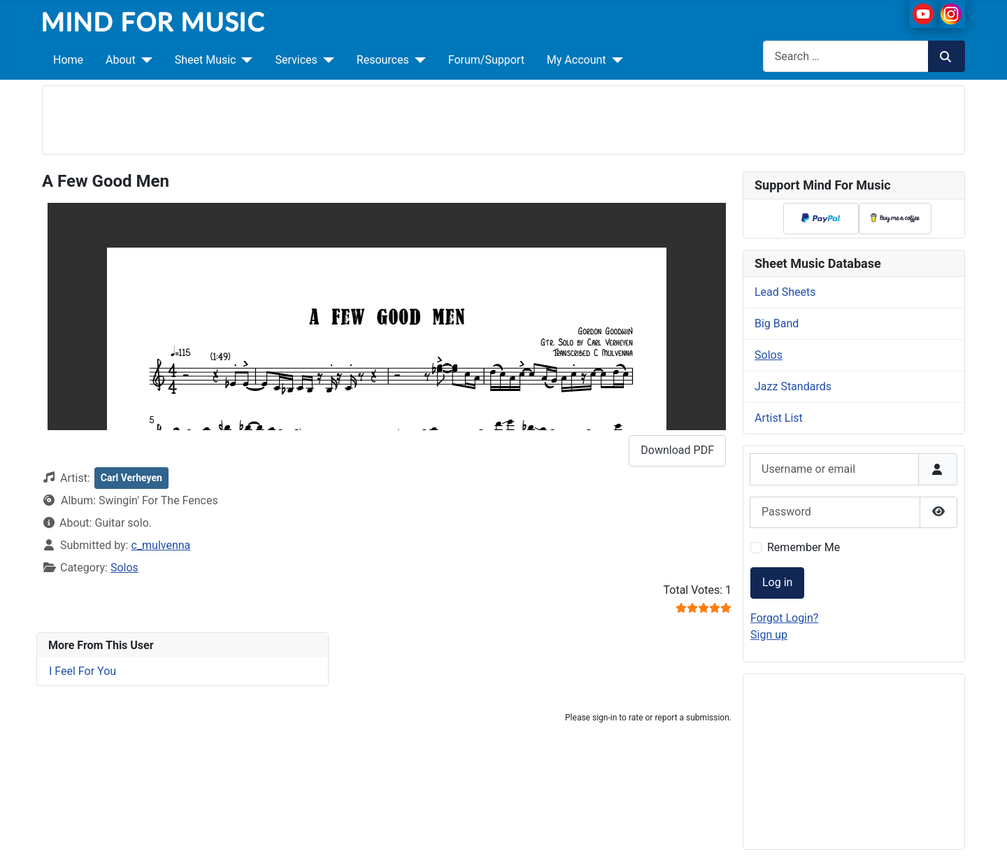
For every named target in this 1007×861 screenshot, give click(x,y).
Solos (124, 567)
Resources (383, 59)
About (121, 59)
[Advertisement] (503, 117)
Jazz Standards (793, 386)
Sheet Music (205, 59)
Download (677, 450)
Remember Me (803, 547)
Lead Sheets (785, 292)
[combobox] (846, 56)
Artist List (779, 418)
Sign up (768, 634)
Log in (777, 582)
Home (68, 59)
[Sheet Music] (244, 60)
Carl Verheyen (131, 477)
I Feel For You (82, 671)
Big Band (777, 323)
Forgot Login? (784, 618)
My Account (576, 59)
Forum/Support (486, 59)
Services (296, 59)
